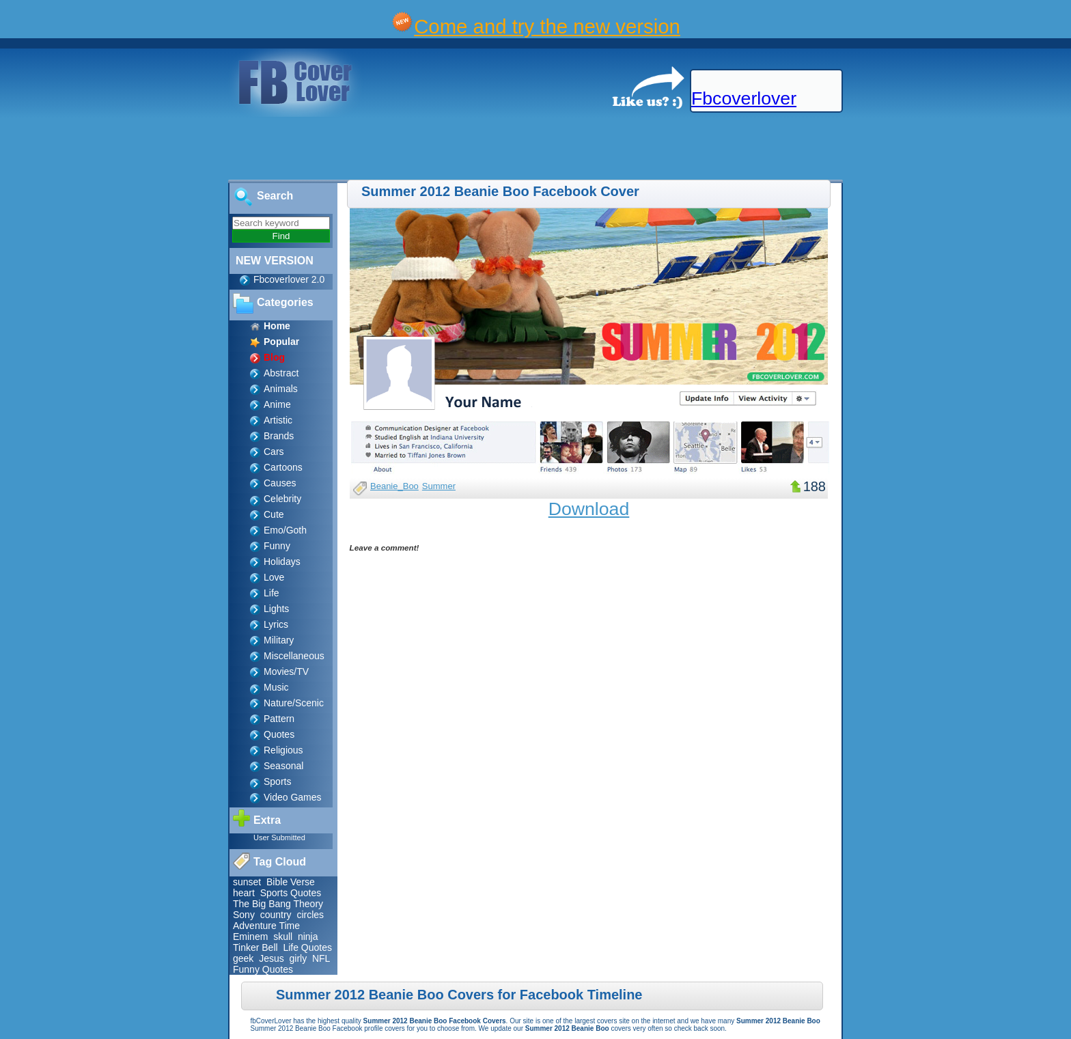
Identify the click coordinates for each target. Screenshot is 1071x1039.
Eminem (250, 936)
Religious (283, 750)
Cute (274, 514)
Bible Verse (290, 881)
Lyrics (276, 624)
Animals (281, 388)
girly (298, 958)
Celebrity (282, 498)
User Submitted (279, 837)
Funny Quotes (263, 969)
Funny (277, 545)
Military (279, 640)
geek (243, 958)
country (276, 914)
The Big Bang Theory (278, 903)
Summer (439, 486)
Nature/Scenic (294, 702)
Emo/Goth (285, 530)
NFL (321, 958)
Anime (277, 404)
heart (244, 892)
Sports (277, 781)
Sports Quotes (291, 892)
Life (271, 592)
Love (274, 577)
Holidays (282, 561)
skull (282, 936)
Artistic (278, 420)
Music (276, 687)
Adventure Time (266, 925)
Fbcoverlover (743, 98)
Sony (244, 914)
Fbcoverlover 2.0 (288, 279)
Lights (276, 608)
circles (310, 914)
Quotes (279, 734)
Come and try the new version (547, 26)
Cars (274, 451)
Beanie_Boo (394, 486)
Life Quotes (307, 947)
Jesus (271, 958)
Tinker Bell (255, 947)
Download (589, 509)
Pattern (279, 718)
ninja (308, 936)
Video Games (293, 797)
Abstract (281, 373)
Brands (279, 435)
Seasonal (283, 765)
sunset (247, 881)
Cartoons (283, 467)
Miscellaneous (294, 655)
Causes (280, 482)
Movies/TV (286, 671)
